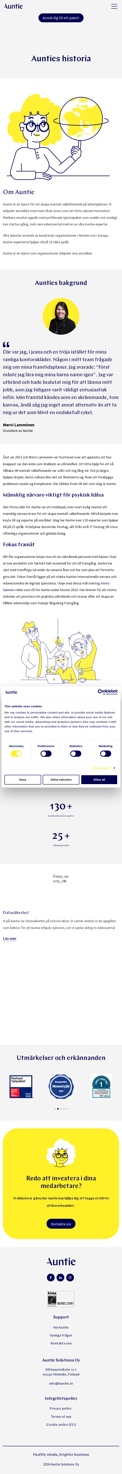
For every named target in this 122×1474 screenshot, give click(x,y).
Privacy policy (61, 1409)
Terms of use (61, 1417)
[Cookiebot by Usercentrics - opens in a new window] (101, 692)
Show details (101, 768)
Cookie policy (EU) (61, 1425)
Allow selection (60, 779)
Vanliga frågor (61, 1335)
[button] (55, 1109)
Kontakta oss (61, 1224)
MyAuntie (61, 1328)
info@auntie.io (61, 1384)
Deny (22, 779)
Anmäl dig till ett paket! (61, 18)
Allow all (99, 779)
